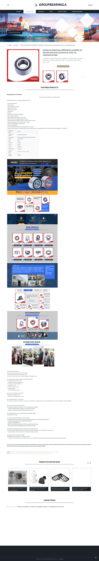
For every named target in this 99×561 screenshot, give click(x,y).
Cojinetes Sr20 (20, 444)
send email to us (63, 66)
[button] (8, 5)
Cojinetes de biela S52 (28, 444)
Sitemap (61, 559)
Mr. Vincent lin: (12, 534)
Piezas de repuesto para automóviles (41, 444)
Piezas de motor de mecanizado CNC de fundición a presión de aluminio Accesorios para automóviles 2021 (30, 453)
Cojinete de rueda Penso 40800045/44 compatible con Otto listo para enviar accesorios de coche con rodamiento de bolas (35, 451)
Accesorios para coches (12, 444)
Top (96, 557)
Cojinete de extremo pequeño (18, 446)
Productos (29, 21)
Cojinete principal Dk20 (54, 444)
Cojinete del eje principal (64, 444)
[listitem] (49, 76)
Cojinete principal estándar (30, 446)
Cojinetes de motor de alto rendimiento (78, 444)
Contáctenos (62, 21)
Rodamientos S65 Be (41, 446)
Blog (51, 21)
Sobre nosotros (77, 21)
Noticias (41, 21)
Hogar (19, 21)
